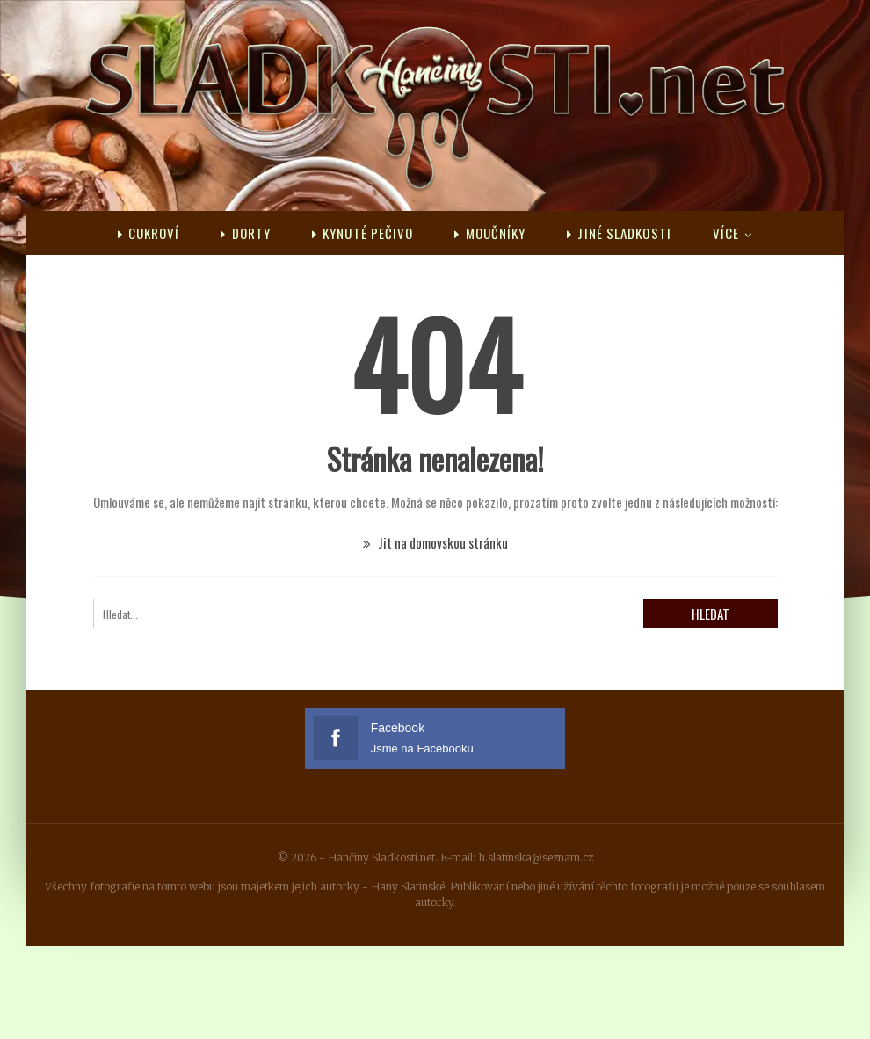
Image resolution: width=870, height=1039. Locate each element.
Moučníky (490, 233)
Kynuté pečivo (362, 233)
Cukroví (149, 233)
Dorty (246, 233)
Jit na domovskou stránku (435, 542)
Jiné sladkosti (619, 233)
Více (726, 233)
